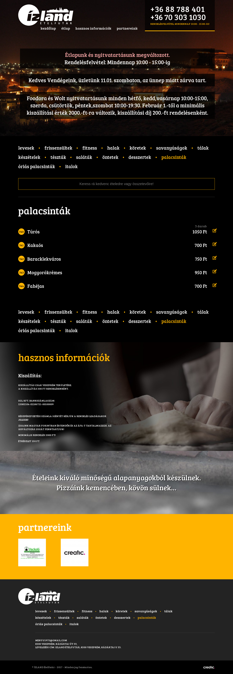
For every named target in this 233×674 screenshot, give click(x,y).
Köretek (138, 148)
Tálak (203, 148)
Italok (71, 166)
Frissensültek (58, 148)
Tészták (58, 157)
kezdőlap (48, 28)
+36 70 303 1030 (178, 17)
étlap (65, 28)
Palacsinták (173, 157)
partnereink (127, 28)
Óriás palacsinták (36, 166)
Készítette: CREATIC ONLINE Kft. (209, 667)
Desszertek (139, 157)
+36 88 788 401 (177, 9)
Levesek (26, 148)
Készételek (29, 157)
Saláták (84, 157)
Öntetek (110, 157)
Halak (113, 148)
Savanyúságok (171, 148)
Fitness (89, 148)
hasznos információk (93, 28)
